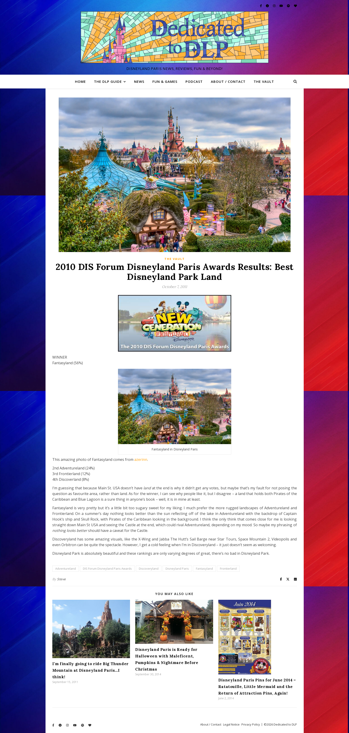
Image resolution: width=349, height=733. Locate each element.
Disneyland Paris (177, 568)
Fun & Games (164, 81)
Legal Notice (231, 724)
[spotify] (289, 6)
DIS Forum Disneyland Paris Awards (107, 568)
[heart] (295, 6)
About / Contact (228, 81)
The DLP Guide (108, 81)
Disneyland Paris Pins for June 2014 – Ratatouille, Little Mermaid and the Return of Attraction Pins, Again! (257, 687)
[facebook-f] (261, 6)
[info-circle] (268, 6)
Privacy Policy (250, 724)
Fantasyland (204, 568)
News (139, 81)
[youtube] (281, 6)
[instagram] (274, 6)
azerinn (140, 459)
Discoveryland (149, 568)
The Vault (264, 81)
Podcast (194, 81)
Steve (61, 579)
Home (80, 81)
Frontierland (228, 568)
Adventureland (65, 568)
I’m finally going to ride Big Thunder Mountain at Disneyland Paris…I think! (90, 670)
